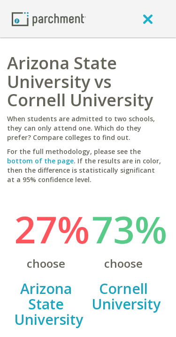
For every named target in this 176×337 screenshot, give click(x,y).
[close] (147, 18)
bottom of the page (40, 160)
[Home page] (49, 18)
